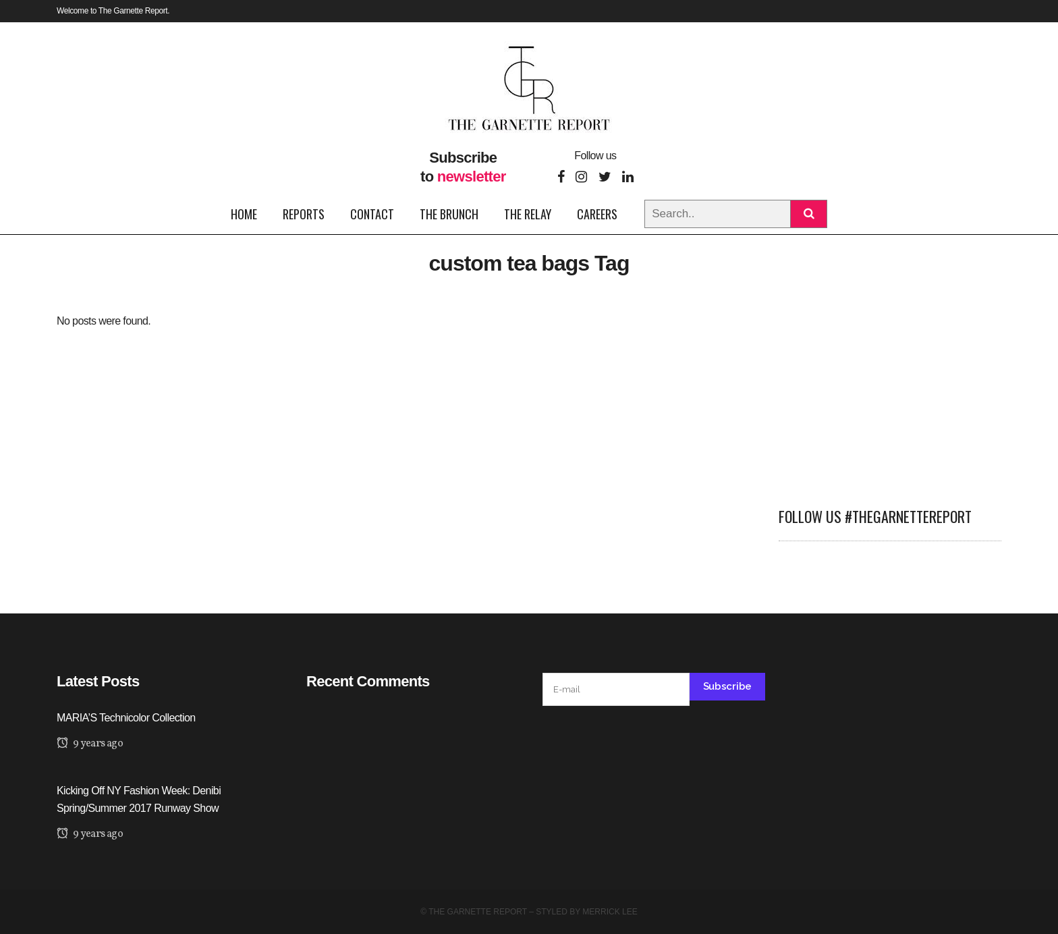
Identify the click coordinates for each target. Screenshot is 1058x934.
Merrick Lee (609, 911)
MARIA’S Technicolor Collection (126, 717)
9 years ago (90, 743)
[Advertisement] (890, 396)
